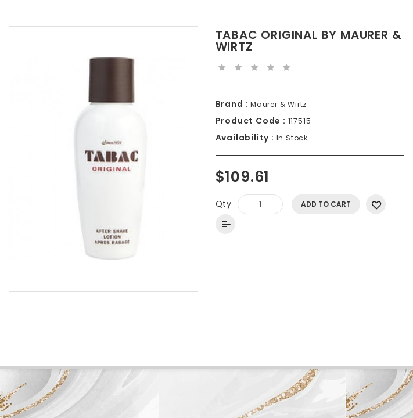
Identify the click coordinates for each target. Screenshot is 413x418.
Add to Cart (326, 204)
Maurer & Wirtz (277, 104)
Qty (224, 204)
